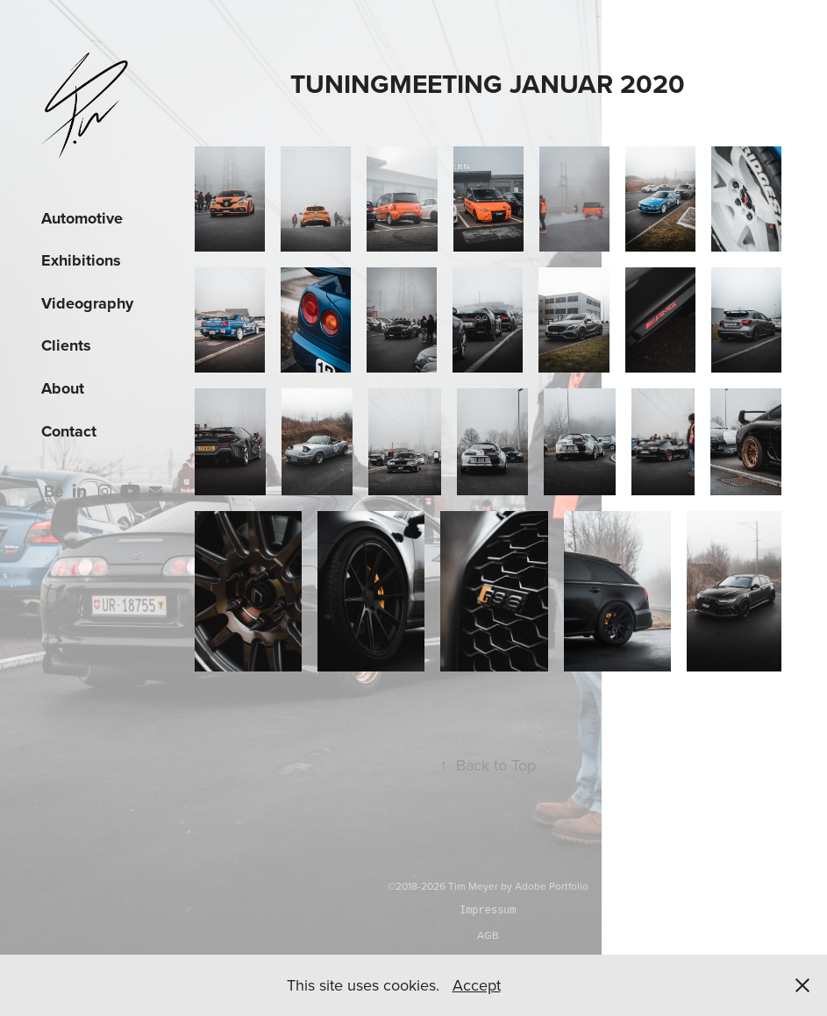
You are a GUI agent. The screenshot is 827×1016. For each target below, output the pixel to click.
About (62, 388)
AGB (488, 934)
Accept (477, 985)
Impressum (488, 910)
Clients (66, 345)
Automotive (82, 218)
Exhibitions (81, 260)
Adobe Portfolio (551, 885)
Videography (87, 303)
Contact (68, 431)
